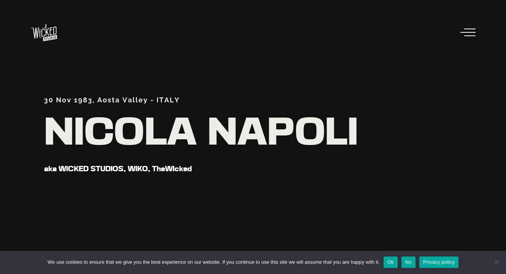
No (408, 262)
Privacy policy (439, 262)
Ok (390, 262)
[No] (496, 262)
